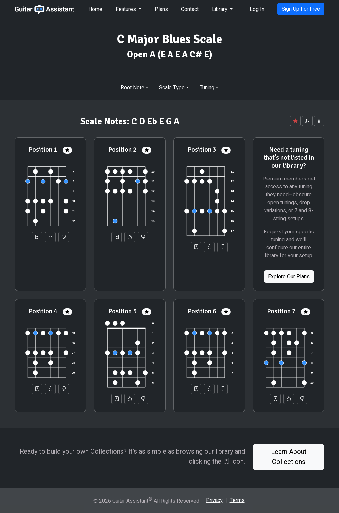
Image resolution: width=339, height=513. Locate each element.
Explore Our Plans (289, 277)
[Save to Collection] (37, 237)
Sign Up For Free (301, 9)
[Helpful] (50, 237)
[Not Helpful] (63, 237)
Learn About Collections (289, 457)
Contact (190, 9)
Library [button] (220, 9)
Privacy (214, 500)
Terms (237, 500)
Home (95, 9)
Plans (161, 9)
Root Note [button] (132, 88)
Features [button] (126, 9)
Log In (257, 9)
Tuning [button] (207, 88)
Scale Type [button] (172, 88)
